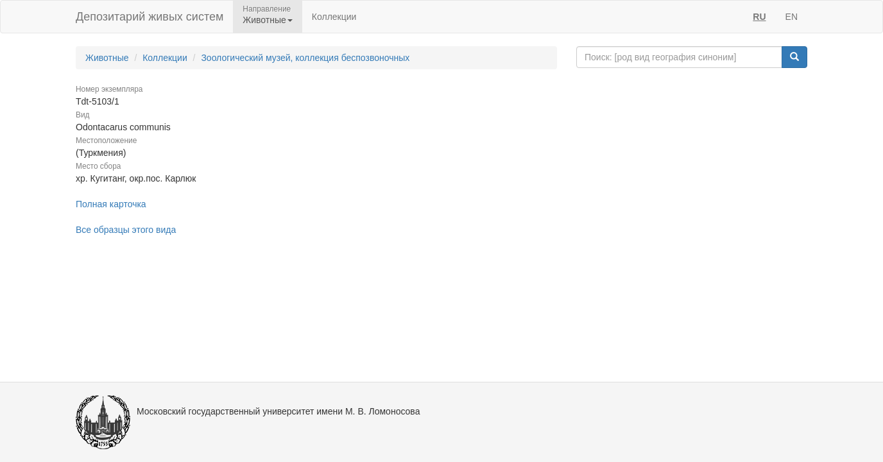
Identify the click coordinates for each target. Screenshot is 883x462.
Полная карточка (111, 204)
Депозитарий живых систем (149, 16)
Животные (107, 58)
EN (791, 17)
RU (759, 17)
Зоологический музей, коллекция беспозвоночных (305, 58)
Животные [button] (268, 20)
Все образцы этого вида (126, 230)
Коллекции (334, 17)
